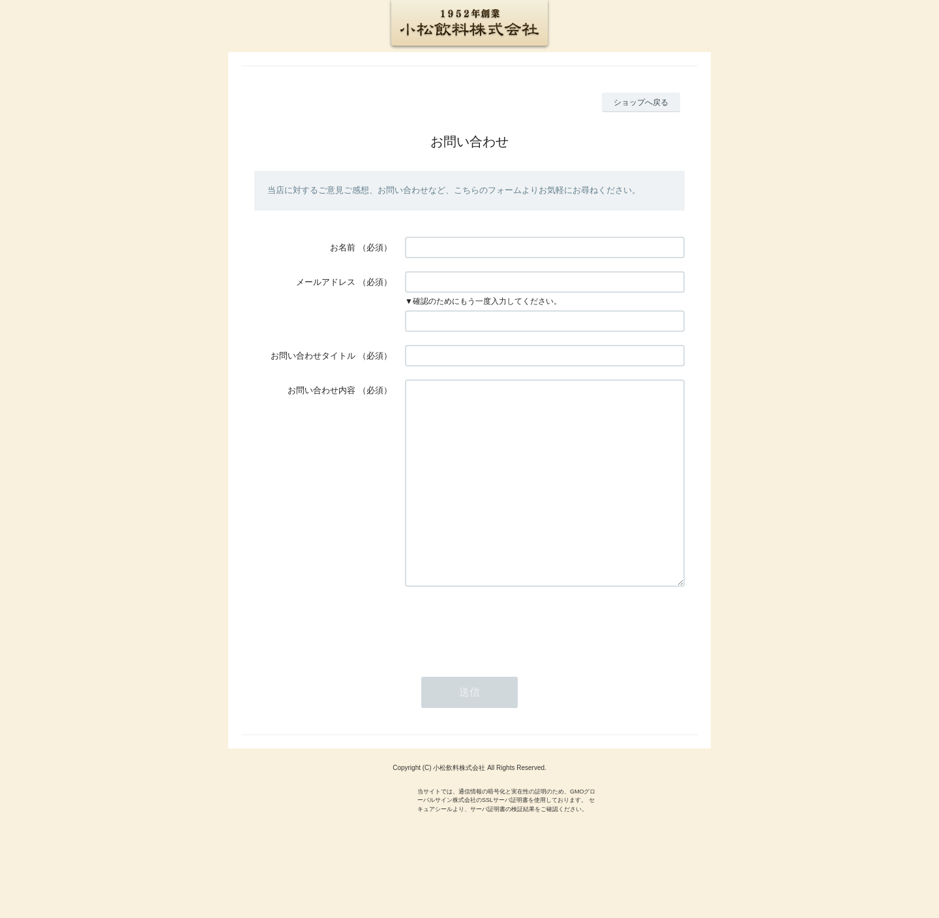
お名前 (342, 247)
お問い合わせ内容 (321, 390)
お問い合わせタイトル (313, 356)
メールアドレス (325, 282)
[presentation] (504, 664)
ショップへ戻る (641, 102)
